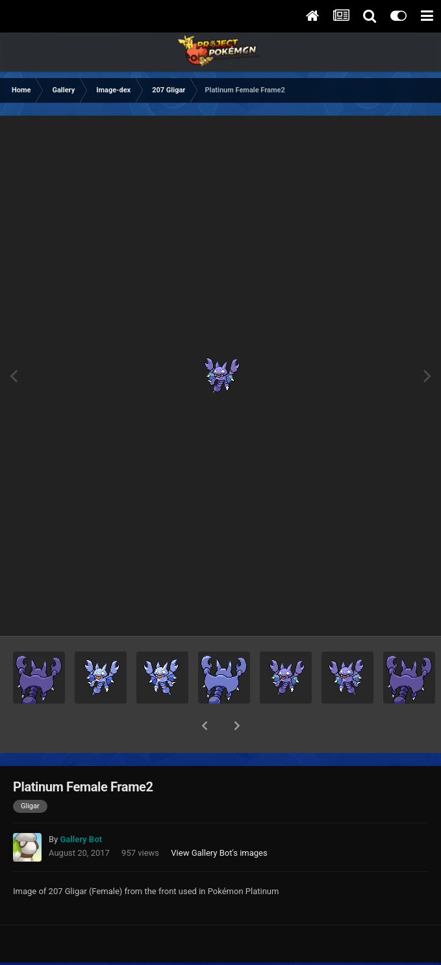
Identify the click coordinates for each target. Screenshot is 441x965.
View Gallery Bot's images (219, 819)
